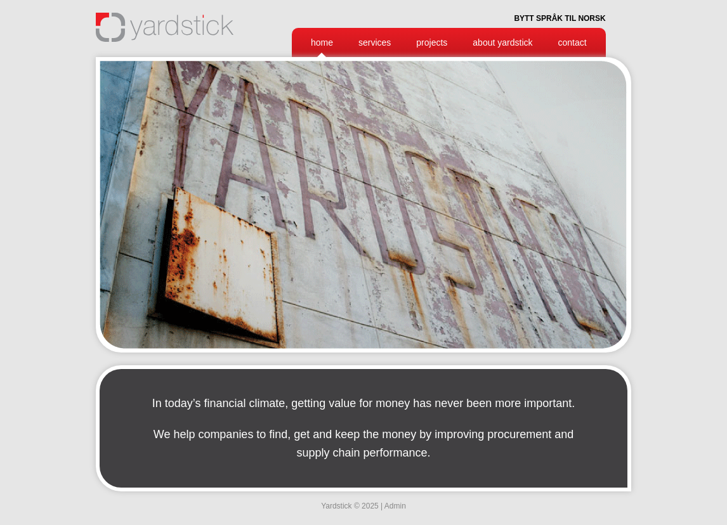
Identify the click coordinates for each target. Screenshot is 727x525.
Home (322, 42)
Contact (572, 42)
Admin (395, 506)
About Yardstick (502, 42)
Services (374, 42)
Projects (431, 42)
